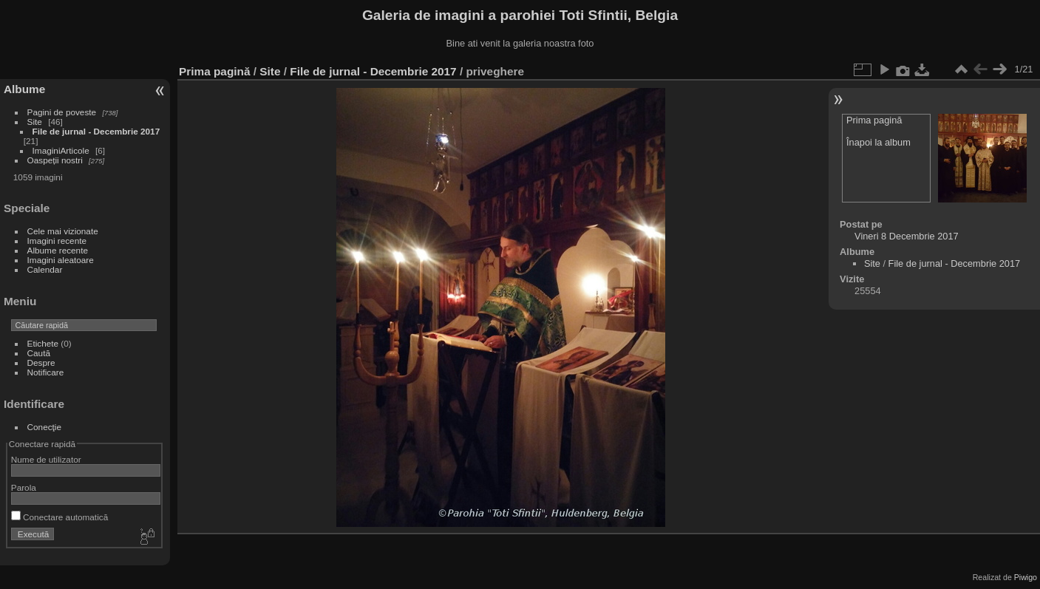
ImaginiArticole (61, 150)
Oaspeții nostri (55, 160)
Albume (24, 89)
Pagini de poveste (62, 112)
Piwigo (1025, 577)
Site (34, 121)
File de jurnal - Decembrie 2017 (96, 131)
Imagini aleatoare (60, 260)
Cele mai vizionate (62, 231)
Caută (38, 353)
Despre (41, 362)
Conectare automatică (59, 517)
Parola (23, 487)
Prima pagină (214, 71)
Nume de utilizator (46, 459)
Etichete (43, 343)
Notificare (45, 372)
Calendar (45, 269)
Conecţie (44, 427)
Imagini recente (56, 240)
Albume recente (57, 250)
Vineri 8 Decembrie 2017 (906, 236)
